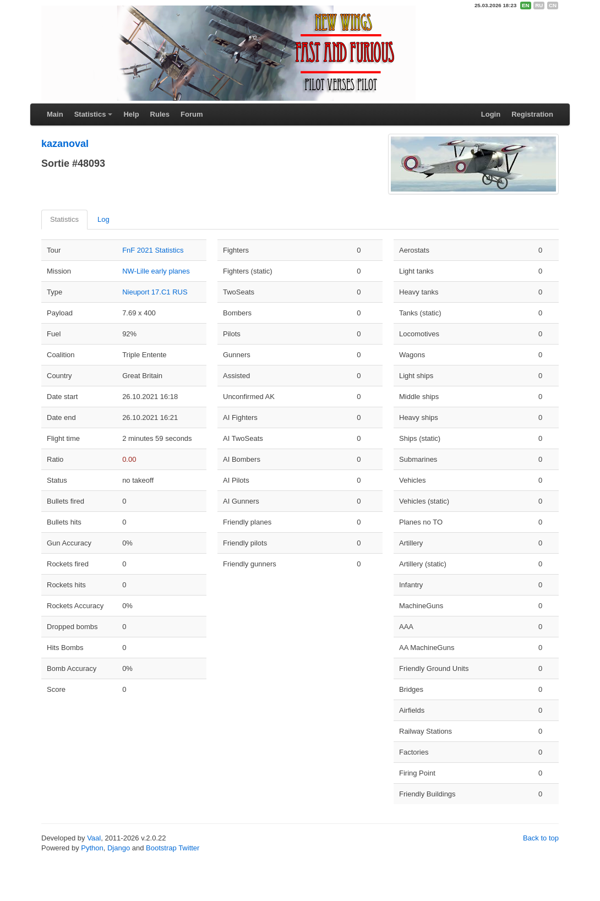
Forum (192, 114)
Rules (160, 114)
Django (118, 848)
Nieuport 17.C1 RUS (155, 292)
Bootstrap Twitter (172, 848)
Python (92, 848)
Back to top (541, 838)
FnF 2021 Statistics (152, 250)
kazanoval (65, 143)
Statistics (90, 114)
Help (131, 114)
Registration (532, 114)
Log (103, 219)
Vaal (94, 838)
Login (490, 114)
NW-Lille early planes (156, 271)
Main (55, 114)
